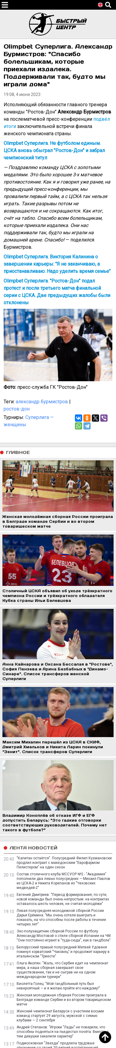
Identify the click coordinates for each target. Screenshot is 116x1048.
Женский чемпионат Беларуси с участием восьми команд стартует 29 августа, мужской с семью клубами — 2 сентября (60, 1015)
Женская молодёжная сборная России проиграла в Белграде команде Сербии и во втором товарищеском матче (64, 999)
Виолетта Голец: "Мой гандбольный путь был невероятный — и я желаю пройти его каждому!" (58, 986)
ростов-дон (17, 409)
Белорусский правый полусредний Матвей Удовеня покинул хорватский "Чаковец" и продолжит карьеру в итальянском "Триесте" (63, 951)
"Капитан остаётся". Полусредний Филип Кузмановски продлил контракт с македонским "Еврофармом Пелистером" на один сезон (64, 862)
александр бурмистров (42, 401)
